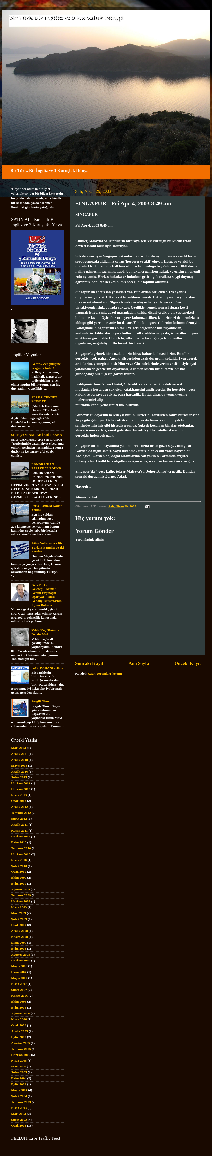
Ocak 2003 (18, 1125)
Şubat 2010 (19, 866)
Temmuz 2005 (21, 1049)
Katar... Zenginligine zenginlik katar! (46, 366)
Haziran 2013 (20, 789)
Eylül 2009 (18, 883)
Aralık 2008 (19, 931)
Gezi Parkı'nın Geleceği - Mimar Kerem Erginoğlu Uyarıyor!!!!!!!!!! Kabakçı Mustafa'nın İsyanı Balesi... (46, 595)
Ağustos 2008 (20, 954)
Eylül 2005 (18, 1037)
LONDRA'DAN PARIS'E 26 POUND (46, 466)
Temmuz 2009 (21, 895)
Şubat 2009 (19, 919)
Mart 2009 (18, 913)
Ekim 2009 (18, 877)
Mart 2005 (18, 1066)
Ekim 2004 (18, 1078)
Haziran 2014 (20, 783)
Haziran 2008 (20, 960)
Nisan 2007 (19, 984)
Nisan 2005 (19, 1060)
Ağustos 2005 (20, 1043)
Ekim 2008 (18, 942)
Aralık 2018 (19, 760)
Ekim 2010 (18, 842)
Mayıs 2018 (19, 765)
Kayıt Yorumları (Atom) (105, 673)
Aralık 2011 (19, 824)
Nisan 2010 (19, 860)
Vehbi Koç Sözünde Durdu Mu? (45, 632)
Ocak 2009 (18, 925)
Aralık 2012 (19, 807)
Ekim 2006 (18, 1001)
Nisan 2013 (19, 795)
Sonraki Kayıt (89, 663)
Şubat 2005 (19, 1072)
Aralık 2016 (19, 771)
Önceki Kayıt (187, 663)
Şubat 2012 (19, 818)
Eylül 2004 (18, 1084)
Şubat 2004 (19, 1096)
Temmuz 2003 (21, 1102)
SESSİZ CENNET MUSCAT (44, 399)
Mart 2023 (18, 748)
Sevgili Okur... (41, 701)
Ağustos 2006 (20, 1013)
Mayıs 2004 (19, 1090)
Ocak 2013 (18, 801)
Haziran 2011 (20, 836)
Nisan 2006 (19, 1019)
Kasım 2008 (19, 937)
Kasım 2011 (19, 830)
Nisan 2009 (19, 907)
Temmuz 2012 (21, 813)
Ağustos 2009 (20, 889)
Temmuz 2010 (21, 848)
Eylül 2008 (18, 948)
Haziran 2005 (20, 1055)
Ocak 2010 (18, 871)
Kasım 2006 (19, 995)
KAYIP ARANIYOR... (47, 668)
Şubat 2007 (19, 990)
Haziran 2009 (20, 901)
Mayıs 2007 (19, 978)
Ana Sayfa (138, 663)
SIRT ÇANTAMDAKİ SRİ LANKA (36, 435)
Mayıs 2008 (19, 966)
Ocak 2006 (18, 1025)
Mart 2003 (18, 1114)
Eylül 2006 (18, 1007)
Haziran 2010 (20, 854)
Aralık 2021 (19, 754)
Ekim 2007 (18, 972)
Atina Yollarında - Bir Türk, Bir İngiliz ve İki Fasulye (47, 547)
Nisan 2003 (19, 1108)
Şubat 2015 (19, 777)
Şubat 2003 (19, 1119)
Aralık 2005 (19, 1031)
